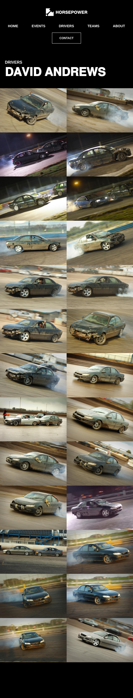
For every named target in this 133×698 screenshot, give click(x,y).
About (119, 26)
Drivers (66, 26)
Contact (67, 38)
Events (38, 26)
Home (13, 26)
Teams (93, 26)
